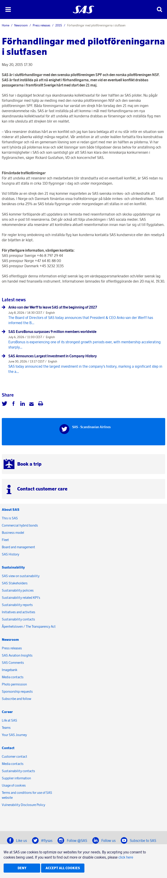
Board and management (18, 547)
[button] (8, 9)
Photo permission (14, 684)
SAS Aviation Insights (17, 655)
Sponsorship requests (17, 691)
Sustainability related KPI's (21, 597)
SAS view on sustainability (20, 576)
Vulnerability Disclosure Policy (24, 805)
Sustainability (13, 567)
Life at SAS (9, 720)
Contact (8, 748)
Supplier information (16, 778)
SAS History (10, 554)
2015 (58, 25)
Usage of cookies (14, 785)
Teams (6, 727)
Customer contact (14, 756)
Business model (13, 532)
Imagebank (9, 670)
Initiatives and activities (18, 612)
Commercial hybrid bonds (20, 525)
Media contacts (12, 677)
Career (7, 712)
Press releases (41, 25)
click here (125, 857)
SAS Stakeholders (15, 583)
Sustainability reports (17, 605)
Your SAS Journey (14, 735)
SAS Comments (13, 662)
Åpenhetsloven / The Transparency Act (29, 626)
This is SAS (10, 518)
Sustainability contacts (18, 619)
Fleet (5, 540)
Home (5, 25)
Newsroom (21, 25)
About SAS (10, 509)
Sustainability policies (18, 590)
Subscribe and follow (16, 699)
